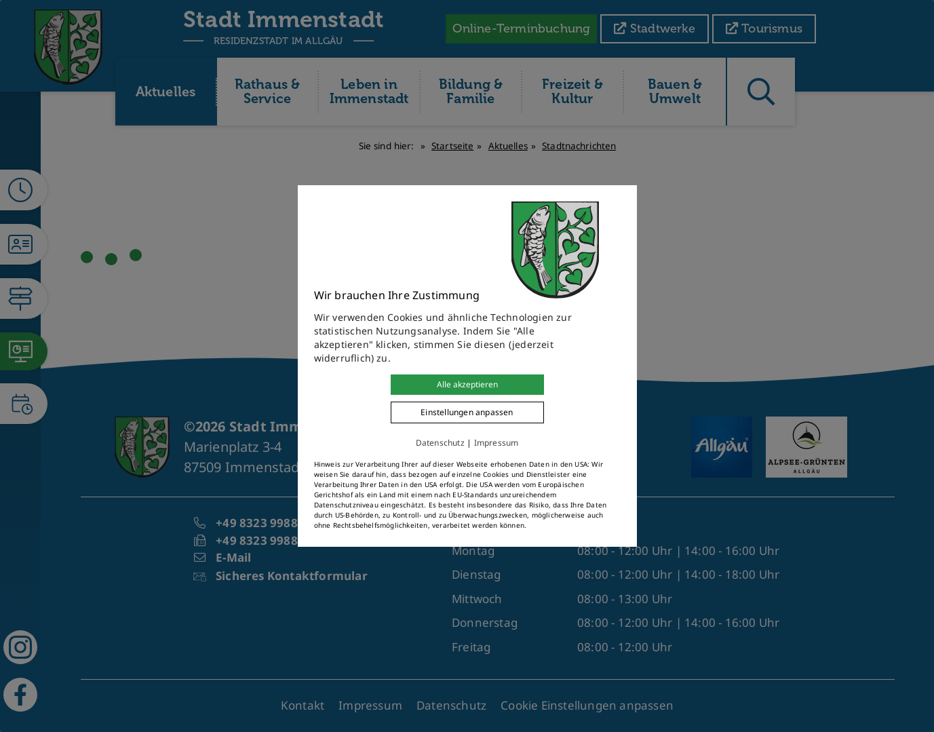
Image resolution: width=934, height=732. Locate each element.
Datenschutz (440, 442)
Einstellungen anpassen (467, 412)
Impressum (496, 442)
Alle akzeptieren (467, 384)
